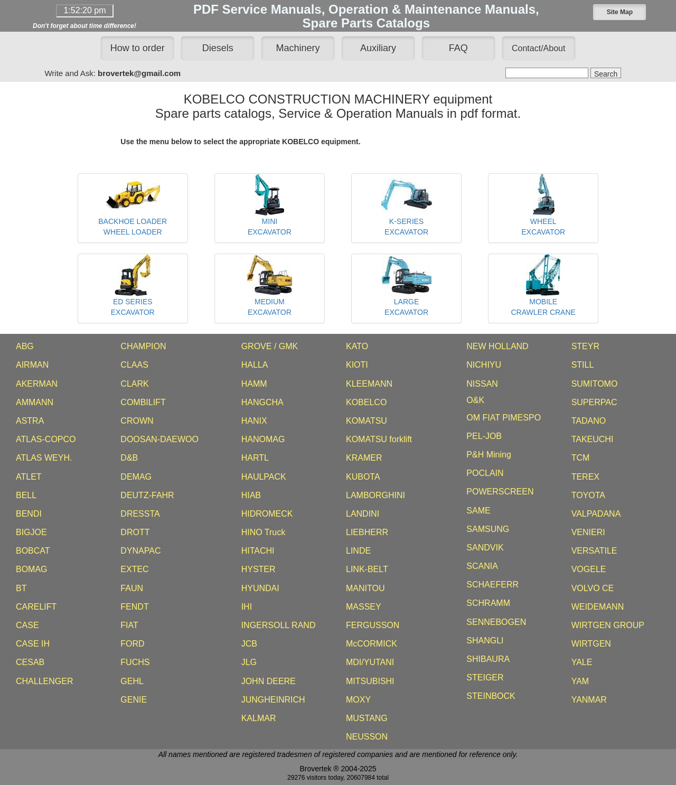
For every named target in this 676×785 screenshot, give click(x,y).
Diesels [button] (217, 48)
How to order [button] (137, 48)
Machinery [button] (298, 48)
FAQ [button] (458, 48)
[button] (619, 12)
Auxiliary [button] (378, 48)
